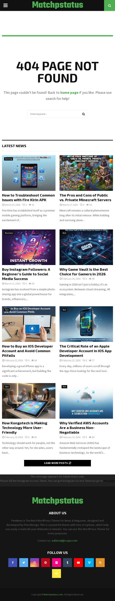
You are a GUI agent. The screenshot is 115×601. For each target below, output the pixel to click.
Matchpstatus (57, 5)
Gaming (8, 158)
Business (9, 233)
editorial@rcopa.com (64, 540)
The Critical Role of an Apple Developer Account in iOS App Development (86, 351)
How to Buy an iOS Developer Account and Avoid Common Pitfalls (27, 351)
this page (109, 481)
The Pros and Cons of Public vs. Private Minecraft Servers (85, 197)
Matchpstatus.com (53, 594)
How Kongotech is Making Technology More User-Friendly (24, 428)
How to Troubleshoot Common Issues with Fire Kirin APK (28, 197)
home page (69, 92)
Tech (64, 233)
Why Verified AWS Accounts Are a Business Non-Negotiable (84, 428)
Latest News (14, 146)
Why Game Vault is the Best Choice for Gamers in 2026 (84, 271)
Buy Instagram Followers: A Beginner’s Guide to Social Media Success (26, 274)
